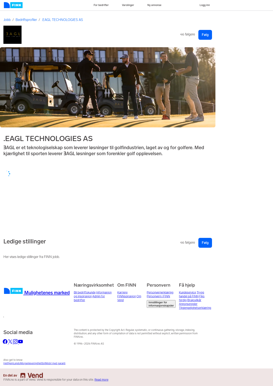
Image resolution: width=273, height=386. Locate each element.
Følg (205, 35)
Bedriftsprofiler (26, 20)
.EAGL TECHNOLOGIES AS (62, 20)
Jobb (7, 20)
